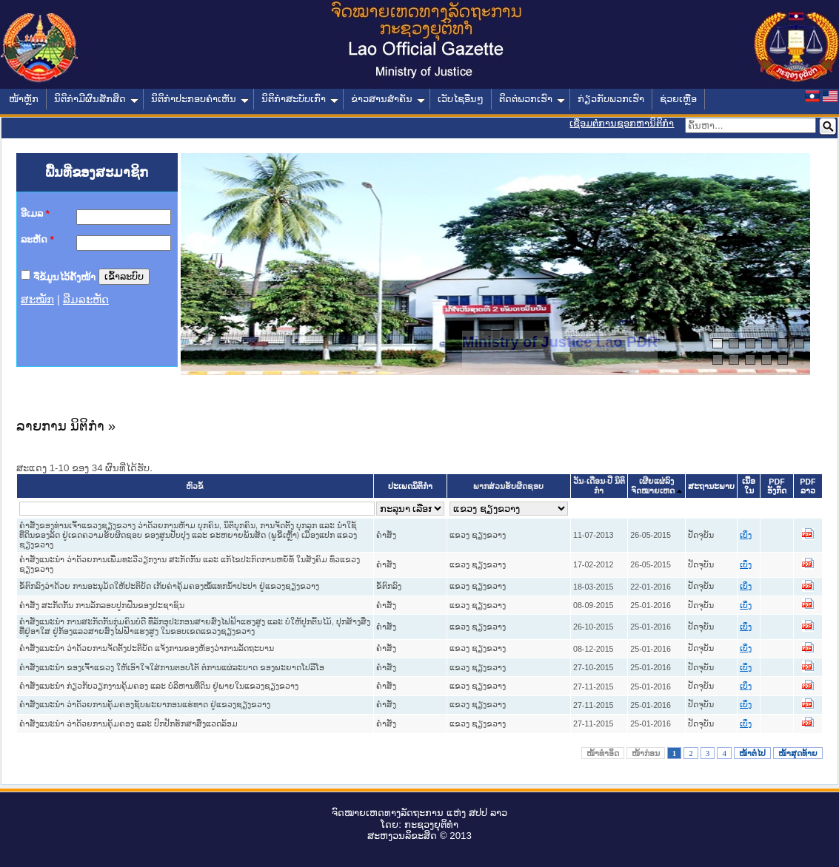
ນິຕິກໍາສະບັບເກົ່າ (299, 98)
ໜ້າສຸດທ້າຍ (798, 753)
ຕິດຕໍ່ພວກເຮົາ (532, 98)
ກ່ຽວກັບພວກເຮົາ (611, 98)
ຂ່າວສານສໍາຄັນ (388, 98)
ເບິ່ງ (746, 535)
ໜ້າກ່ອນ (646, 753)
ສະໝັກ (37, 300)
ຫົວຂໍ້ (195, 486)
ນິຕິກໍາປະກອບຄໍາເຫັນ (200, 98)
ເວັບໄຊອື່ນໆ (461, 98)
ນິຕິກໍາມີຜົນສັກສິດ (96, 98)
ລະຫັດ (37, 239)
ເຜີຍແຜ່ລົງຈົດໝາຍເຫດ (653, 486)
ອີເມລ (35, 213)
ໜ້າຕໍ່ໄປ (752, 753)
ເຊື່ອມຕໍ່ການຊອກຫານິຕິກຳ (621, 123)
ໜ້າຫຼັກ (24, 98)
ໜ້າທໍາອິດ (602, 753)
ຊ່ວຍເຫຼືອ (678, 98)
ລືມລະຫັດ (86, 300)
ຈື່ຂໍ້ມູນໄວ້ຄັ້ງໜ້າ (64, 276)
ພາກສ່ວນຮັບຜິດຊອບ (508, 486)
